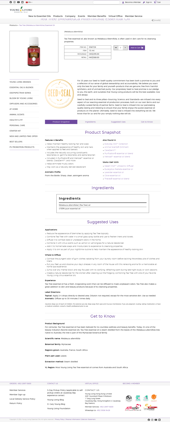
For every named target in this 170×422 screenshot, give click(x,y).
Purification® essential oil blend (118, 153)
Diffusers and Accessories (23, 104)
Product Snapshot (61, 122)
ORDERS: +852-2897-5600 (20, 383)
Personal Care (17, 125)
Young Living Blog (55, 400)
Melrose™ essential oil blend (117, 157)
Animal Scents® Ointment (116, 147)
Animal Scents (17, 115)
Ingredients (90, 122)
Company (86, 9)
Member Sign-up (17, 395)
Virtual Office (132, 9)
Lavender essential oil (114, 172)
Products (74, 9)
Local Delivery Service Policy (22, 399)
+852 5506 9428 (103, 410)
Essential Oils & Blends (21, 87)
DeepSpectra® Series (20, 93)
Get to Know (147, 122)
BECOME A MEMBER (131, 383)
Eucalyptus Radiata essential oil (118, 169)
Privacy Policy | (60, 419)
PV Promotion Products (22, 147)
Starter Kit (15, 131)
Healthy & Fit (16, 120)
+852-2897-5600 (106, 407)
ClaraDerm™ (110, 150)
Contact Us (52, 383)
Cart (157, 2)
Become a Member (131, 2)
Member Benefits (113, 9)
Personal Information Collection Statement (81, 419)
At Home (14, 109)
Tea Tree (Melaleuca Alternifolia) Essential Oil (37, 25)
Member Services (17, 390)
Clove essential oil (112, 176)
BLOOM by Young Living (21, 98)
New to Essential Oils (55, 9)
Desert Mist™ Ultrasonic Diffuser (119, 166)
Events (98, 9)
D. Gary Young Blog (56, 404)
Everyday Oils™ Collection (116, 144)
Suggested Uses (118, 122)
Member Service (150, 9)
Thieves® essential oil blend (116, 179)
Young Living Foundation (58, 408)
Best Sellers (16, 142)
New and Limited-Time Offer (24, 136)
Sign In (147, 2)
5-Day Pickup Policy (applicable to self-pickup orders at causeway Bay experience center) (65, 392)
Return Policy (16, 403)
